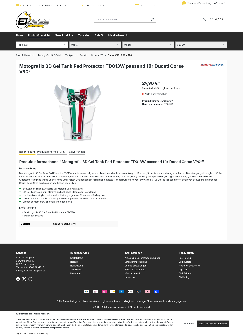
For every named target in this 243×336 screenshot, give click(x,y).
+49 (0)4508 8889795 (32, 267)
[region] (77, 113)
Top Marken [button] (186, 252)
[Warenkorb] (217, 19)
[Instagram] (30, 279)
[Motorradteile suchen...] (121, 19)
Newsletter (75, 273)
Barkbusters (185, 261)
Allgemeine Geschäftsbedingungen (143, 258)
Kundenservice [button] (79, 252)
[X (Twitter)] (24, 279)
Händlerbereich (133, 273)
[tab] (27, 152)
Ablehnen (189, 323)
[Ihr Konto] (204, 19)
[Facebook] (18, 279)
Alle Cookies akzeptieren (213, 323)
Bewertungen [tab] (77, 151)
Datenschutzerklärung (136, 261)
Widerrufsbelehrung (135, 269)
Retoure (74, 261)
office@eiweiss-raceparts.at (30, 270)
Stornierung (76, 269)
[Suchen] (152, 19)
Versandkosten (113, 301)
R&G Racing (185, 258)
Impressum (130, 277)
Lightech (183, 269)
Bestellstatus (76, 258)
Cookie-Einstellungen (135, 265)
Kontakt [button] (21, 252)
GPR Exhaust (185, 273)
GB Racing (184, 277)
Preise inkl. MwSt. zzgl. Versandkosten (161, 88)
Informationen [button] (133, 252)
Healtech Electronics (189, 265)
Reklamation (76, 265)
